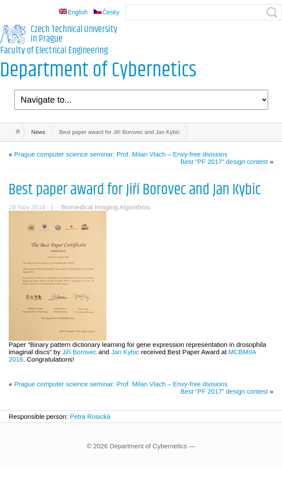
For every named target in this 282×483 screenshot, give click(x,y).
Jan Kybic (125, 352)
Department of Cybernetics (98, 70)
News (38, 132)
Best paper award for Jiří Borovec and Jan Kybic (135, 190)
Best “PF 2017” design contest (224, 161)
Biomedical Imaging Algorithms (105, 207)
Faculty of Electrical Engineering (54, 50)
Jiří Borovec (79, 352)
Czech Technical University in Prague (74, 34)
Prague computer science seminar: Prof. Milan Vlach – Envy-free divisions (121, 154)
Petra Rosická (90, 416)
